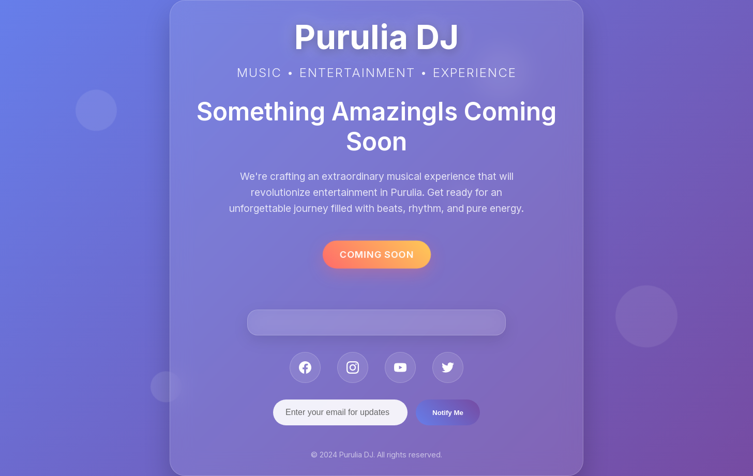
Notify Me (447, 413)
